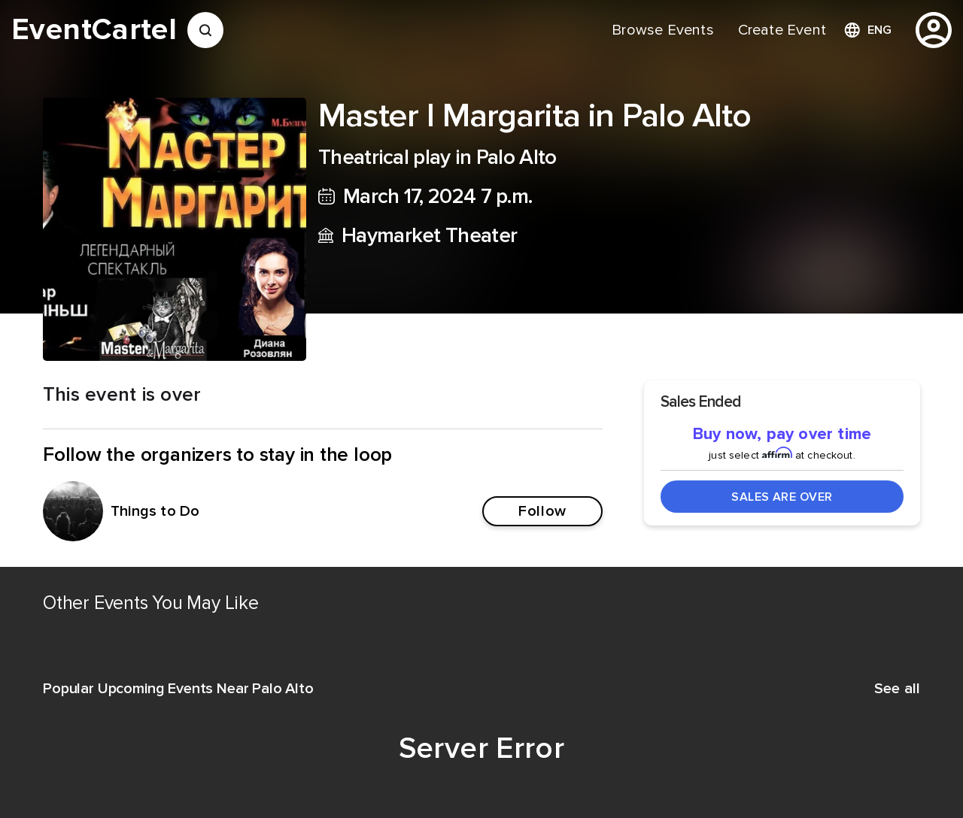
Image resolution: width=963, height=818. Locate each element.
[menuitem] (662, 30)
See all (897, 689)
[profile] (934, 30)
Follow (542, 511)
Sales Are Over (781, 496)
